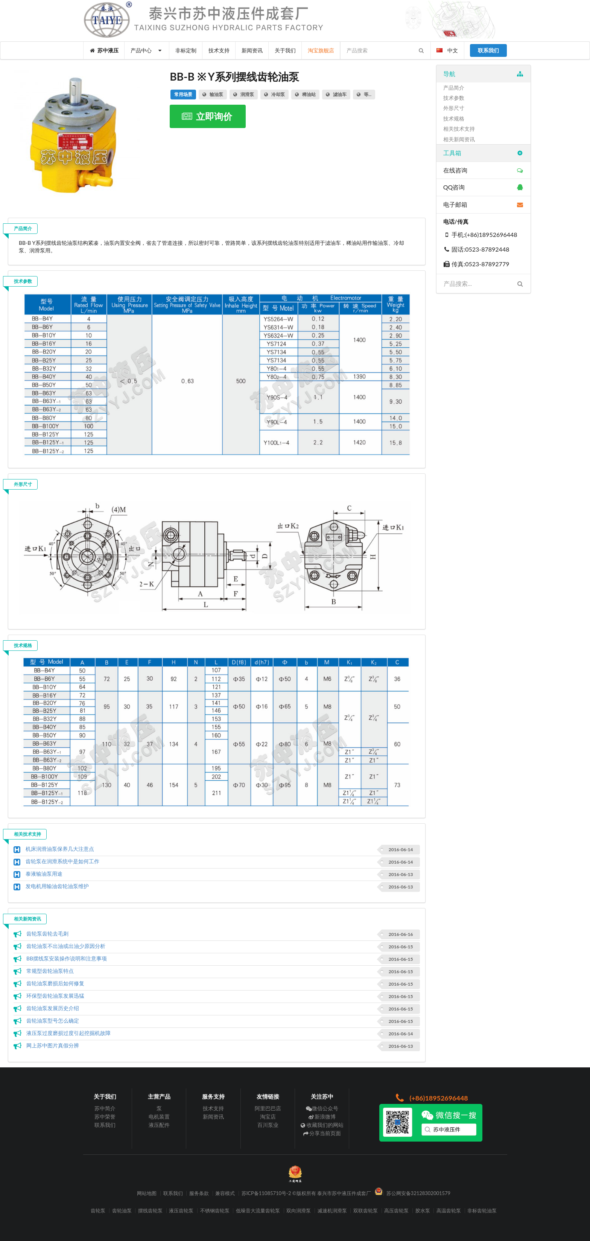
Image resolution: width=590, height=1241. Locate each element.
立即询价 (206, 116)
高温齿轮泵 (448, 1210)
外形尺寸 (23, 484)
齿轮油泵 (122, 1210)
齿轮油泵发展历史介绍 (52, 1008)
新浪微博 (322, 1116)
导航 (483, 73)
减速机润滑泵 (332, 1210)
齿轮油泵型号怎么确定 (52, 1020)
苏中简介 (105, 1108)
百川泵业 (267, 1125)
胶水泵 (422, 1210)
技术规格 (23, 645)
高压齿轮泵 (396, 1210)
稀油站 (305, 94)
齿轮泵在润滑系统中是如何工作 (62, 861)
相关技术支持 (27, 834)
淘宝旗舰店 (321, 50)
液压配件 (159, 1125)
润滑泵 (243, 94)
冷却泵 (274, 94)
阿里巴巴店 (268, 1108)
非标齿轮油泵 (482, 1210)
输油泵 (212, 94)
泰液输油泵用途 (44, 873)
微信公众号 (322, 1108)
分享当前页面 (322, 1133)
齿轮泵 (98, 1210)
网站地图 (147, 1193)
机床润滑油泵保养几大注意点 (60, 849)
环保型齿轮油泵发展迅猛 (55, 995)
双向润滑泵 (298, 1210)
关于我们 (285, 50)
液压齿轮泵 (181, 1210)
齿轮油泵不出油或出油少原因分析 (65, 946)
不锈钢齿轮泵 (215, 1210)
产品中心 (147, 50)
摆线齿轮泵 (150, 1210)
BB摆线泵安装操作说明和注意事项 (66, 958)
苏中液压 (104, 50)
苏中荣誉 (105, 1116)
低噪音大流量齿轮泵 (258, 1210)
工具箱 (483, 152)
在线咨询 (483, 170)
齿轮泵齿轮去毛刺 (47, 933)
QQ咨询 (483, 187)
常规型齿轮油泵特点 (50, 971)
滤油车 (336, 94)
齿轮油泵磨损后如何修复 (55, 983)
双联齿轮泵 (365, 1210)
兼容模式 (225, 1193)
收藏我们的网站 (322, 1125)
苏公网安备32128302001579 (418, 1193)
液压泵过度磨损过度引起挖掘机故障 (68, 1033)
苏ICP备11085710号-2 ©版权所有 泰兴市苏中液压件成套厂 (306, 1193)
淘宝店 (268, 1116)
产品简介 (23, 228)
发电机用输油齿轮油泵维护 (57, 886)
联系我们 (105, 1125)
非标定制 (185, 50)
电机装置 (159, 1116)
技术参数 (23, 281)
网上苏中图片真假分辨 (52, 1045)
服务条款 (199, 1193)
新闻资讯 (252, 50)
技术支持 (219, 50)
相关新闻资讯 (27, 919)
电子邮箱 (483, 204)
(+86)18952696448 (431, 1098)
